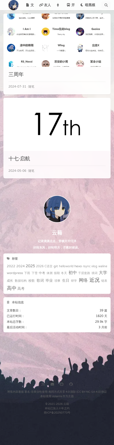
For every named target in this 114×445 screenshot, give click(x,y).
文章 (29, 6)
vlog (94, 266)
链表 (104, 281)
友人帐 (45, 6)
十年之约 (64, 408)
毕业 (49, 281)
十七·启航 (19, 159)
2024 (20, 266)
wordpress (15, 273)
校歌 (31, 281)
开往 (70, 6)
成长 (10, 281)
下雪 (35, 273)
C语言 (48, 266)
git (56, 266)
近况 (94, 280)
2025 (30, 266)
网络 (83, 280)
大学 (103, 272)
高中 (12, 288)
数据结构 (21, 281)
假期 (57, 273)
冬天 (64, 273)
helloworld (66, 266)
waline (102, 266)
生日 (65, 281)
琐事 (57, 281)
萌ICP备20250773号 (57, 412)
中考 (42, 273)
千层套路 (84, 273)
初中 (72, 272)
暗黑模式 (87, 6)
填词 (94, 273)
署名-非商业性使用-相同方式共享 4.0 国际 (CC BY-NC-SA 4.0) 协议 (65, 392)
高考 (21, 289)
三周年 (16, 74)
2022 (11, 266)
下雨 (27, 273)
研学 (74, 281)
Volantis (57, 396)
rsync (86, 266)
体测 (50, 273)
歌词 (40, 281)
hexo (78, 266)
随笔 (31, 86)
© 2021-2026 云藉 (57, 404)
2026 (40, 266)
